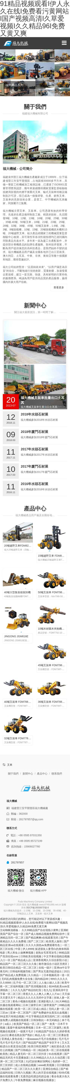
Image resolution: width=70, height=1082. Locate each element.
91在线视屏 (56, 1053)
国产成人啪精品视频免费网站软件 (46, 933)
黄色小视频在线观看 (25, 1001)
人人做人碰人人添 (49, 982)
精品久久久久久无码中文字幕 (35, 997)
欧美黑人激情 (54, 941)
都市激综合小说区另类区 (53, 963)
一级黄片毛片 (26, 1031)
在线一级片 (45, 967)
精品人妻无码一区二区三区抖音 (28, 1053)
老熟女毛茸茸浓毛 (46, 952)
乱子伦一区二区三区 (25, 982)
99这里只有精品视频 (12, 1016)
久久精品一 (35, 975)
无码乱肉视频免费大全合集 (17, 978)
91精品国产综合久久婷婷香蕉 (53, 1031)
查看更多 (59, 287)
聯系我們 (57, 773)
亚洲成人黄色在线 (12, 1038)
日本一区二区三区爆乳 (49, 1027)
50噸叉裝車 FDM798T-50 (52, 592)
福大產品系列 (14, 85)
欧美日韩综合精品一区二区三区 (18, 967)
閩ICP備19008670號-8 (37, 907)
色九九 (47, 990)
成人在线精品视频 (26, 1065)
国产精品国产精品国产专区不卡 (41, 1042)
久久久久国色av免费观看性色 (43, 945)
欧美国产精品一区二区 (27, 1023)
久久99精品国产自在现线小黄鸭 (40, 930)
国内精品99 (42, 978)
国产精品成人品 (22, 960)
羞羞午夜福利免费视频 (20, 1027)
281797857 (15, 862)
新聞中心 (35, 305)
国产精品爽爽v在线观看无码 (42, 937)
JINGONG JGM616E (16, 636)
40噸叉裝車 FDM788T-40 (18, 701)
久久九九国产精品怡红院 (27, 990)
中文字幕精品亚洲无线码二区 (43, 1016)
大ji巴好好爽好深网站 (38, 1061)
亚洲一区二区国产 (21, 1012)
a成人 (8, 1023)
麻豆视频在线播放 (44, 1080)
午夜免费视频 (23, 1080)
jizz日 (4, 1035)
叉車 (9, 764)
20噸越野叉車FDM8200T (18, 545)
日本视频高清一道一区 (56, 975)
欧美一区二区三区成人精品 (31, 1008)
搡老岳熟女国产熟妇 (21, 1035)
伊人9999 (28, 948)
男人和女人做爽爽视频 (20, 952)
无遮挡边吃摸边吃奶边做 (35, 1076)
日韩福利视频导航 (21, 971)
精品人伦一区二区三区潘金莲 (52, 1035)
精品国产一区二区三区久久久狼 (18, 963)
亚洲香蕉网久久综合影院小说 (50, 960)
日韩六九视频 (23, 1072)
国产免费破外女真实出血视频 (50, 1012)
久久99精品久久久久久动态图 (48, 1057)
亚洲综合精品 (51, 1068)
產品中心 (35, 508)
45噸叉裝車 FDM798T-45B (53, 665)
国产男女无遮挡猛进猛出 (48, 971)
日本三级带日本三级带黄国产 (40, 1005)
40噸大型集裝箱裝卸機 (17, 592)
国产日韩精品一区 (26, 1050)
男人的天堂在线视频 (45, 1072)
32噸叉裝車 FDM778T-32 (18, 738)
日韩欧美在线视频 (31, 956)
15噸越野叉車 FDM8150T (53, 555)
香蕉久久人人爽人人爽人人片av (41, 993)
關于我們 (13, 773)
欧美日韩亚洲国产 (39, 1046)
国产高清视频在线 (36, 986)
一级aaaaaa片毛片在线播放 (40, 1038)
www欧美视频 (46, 1065)
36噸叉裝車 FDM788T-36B (53, 701)
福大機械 (17, 43)
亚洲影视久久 (46, 1001)
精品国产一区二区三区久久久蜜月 (21, 1068)
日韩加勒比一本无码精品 (45, 1020)
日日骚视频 (63, 1065)
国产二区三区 (36, 941)
